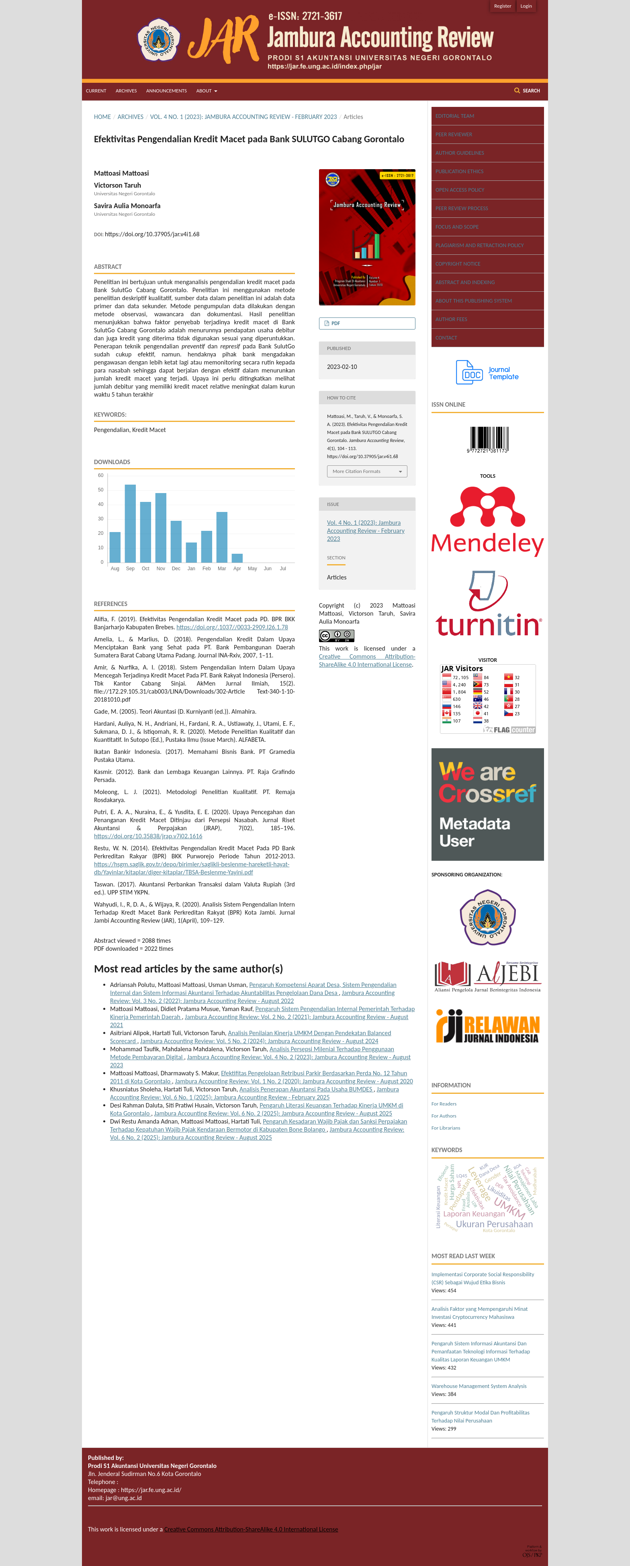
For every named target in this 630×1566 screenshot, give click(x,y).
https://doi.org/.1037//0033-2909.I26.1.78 (232, 627)
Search (531, 91)
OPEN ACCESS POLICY (460, 189)
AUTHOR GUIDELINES (460, 152)
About (204, 91)
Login (526, 6)
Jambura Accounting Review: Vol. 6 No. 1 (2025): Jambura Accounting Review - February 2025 (254, 1093)
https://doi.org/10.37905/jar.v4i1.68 (152, 234)
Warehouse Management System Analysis (479, 1386)
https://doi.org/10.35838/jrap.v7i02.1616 (148, 836)
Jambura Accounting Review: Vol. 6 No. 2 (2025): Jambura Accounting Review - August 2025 (273, 1113)
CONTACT (446, 337)
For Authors (444, 1116)
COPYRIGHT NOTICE (458, 263)
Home (102, 117)
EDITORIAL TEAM (455, 116)
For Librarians (446, 1128)
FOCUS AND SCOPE (457, 226)
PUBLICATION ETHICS (459, 171)
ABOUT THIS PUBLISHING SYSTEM (474, 300)
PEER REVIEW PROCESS (462, 208)
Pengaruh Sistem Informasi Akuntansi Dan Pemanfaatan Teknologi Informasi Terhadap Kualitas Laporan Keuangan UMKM (481, 1351)
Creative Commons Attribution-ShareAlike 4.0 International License (367, 660)
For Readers (444, 1104)
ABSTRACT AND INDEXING (465, 282)
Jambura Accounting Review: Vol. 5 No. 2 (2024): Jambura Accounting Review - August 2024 (259, 1041)
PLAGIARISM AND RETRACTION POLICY (480, 245)
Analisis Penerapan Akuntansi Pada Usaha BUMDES (306, 1089)
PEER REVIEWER (454, 134)
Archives (126, 91)
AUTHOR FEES (451, 319)
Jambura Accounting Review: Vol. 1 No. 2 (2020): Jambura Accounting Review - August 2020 (294, 1081)
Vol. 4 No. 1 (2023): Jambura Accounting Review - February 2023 (243, 117)
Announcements (166, 91)
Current (96, 91)
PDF (335, 323)
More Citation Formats (356, 471)
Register (502, 6)
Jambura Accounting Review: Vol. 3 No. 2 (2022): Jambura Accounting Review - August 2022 (252, 997)
